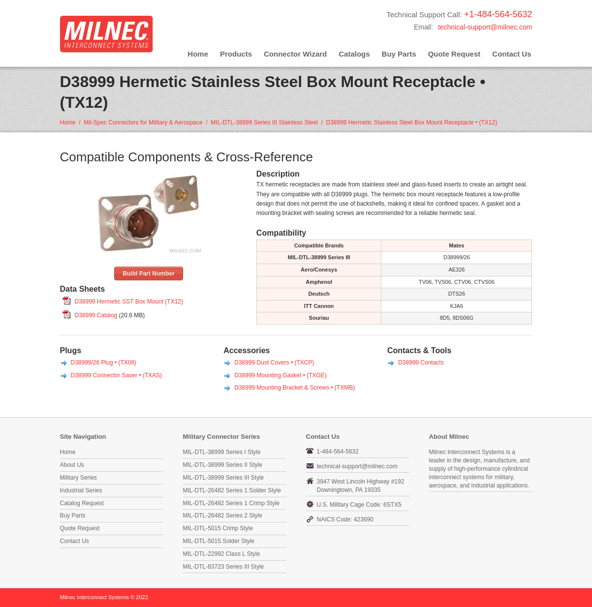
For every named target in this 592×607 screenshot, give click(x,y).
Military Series (78, 477)
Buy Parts (399, 54)
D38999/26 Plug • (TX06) (104, 362)
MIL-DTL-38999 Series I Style (222, 452)
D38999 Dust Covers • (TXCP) (274, 362)
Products (236, 54)
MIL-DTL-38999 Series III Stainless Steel (264, 122)
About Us (72, 464)
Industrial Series (81, 490)
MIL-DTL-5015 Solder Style (218, 541)
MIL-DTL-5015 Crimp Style (218, 528)
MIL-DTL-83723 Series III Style (223, 566)
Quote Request (454, 54)
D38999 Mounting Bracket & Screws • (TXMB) (294, 387)
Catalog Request (82, 503)
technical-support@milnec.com (485, 27)
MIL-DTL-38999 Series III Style (223, 477)
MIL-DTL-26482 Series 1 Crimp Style (231, 503)
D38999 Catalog (96, 315)
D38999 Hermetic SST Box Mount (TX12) (129, 301)
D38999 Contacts (421, 362)
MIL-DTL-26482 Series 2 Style (222, 515)
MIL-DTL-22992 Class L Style (221, 553)
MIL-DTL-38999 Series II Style (222, 464)
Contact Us (511, 54)
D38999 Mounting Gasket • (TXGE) (280, 375)
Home (197, 54)
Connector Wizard (295, 54)
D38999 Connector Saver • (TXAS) (116, 375)
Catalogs (354, 54)
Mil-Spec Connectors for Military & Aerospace (143, 122)
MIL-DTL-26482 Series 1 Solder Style (232, 490)
